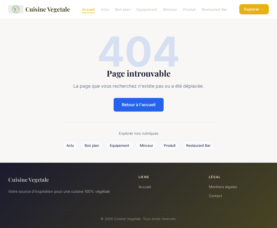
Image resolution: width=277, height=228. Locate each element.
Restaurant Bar (214, 9)
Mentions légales (223, 187)
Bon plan (122, 9)
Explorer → (254, 9)
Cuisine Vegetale (39, 9)
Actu (105, 9)
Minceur (170, 9)
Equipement (146, 9)
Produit (189, 9)
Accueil (88, 9)
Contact (215, 196)
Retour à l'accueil (138, 104)
